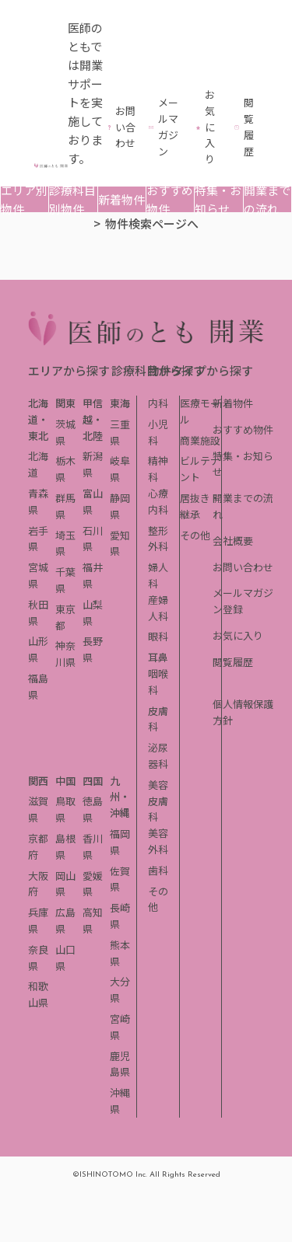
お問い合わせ (243, 567)
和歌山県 (38, 994)
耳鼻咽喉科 (158, 673)
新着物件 (121, 199)
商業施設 (200, 440)
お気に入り (238, 635)
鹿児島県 (120, 1064)
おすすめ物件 (169, 199)
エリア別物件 (24, 199)
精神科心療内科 (158, 484)
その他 (195, 535)
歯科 (158, 870)
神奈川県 (65, 653)
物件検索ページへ (152, 223)
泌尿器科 (158, 755)
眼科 (158, 636)
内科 (158, 403)
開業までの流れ (267, 199)
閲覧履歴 (233, 661)
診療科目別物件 (72, 199)
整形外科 (158, 538)
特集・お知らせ (218, 199)
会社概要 (233, 540)
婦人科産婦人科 (158, 591)
